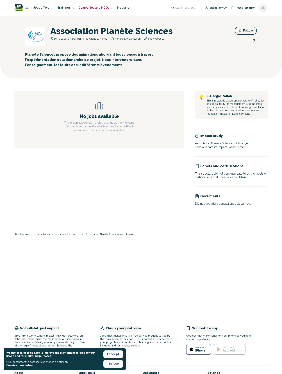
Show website (156, 38)
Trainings (66, 8)
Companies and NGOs (96, 8)
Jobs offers (43, 8)
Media (123, 8)
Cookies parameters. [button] (20, 365)
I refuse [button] (113, 363)
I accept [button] (113, 354)
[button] (246, 31)
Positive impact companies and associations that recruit (47, 234)
